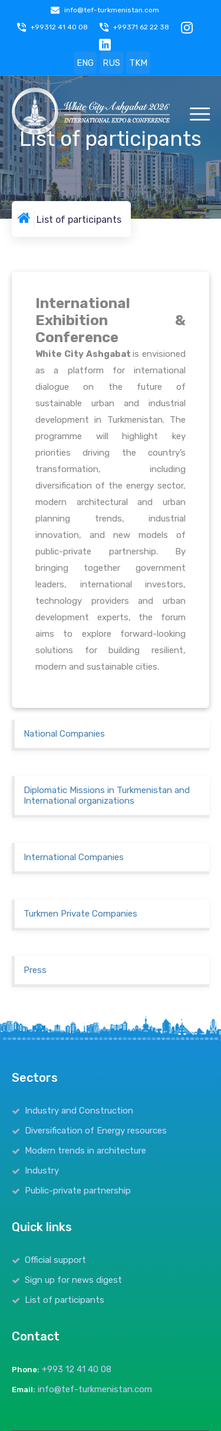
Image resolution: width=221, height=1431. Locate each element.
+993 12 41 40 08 (76, 1369)
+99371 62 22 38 (141, 27)
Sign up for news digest (73, 1280)
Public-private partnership (78, 1190)
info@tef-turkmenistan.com (111, 10)
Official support (55, 1260)
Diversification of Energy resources (96, 1130)
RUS (111, 63)
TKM (138, 63)
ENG (85, 63)
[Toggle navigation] (199, 114)
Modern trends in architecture (85, 1150)
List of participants (64, 1300)
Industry (42, 1170)
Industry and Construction (79, 1110)
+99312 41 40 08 (59, 27)
